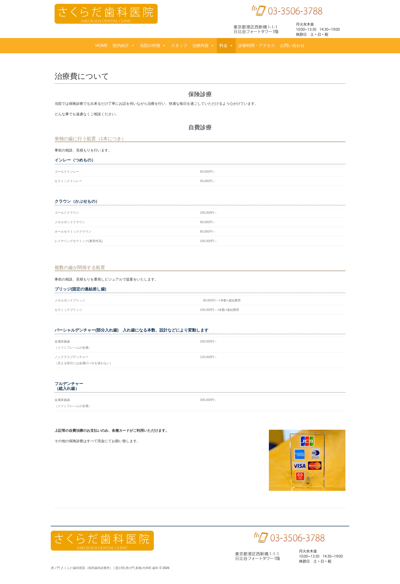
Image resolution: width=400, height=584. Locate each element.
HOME (101, 45)
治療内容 (203, 45)
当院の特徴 (153, 45)
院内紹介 (124, 45)
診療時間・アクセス (256, 45)
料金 (226, 45)
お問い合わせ (292, 45)
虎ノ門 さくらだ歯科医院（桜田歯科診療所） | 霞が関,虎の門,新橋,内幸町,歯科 (104, 568)
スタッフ (179, 45)
